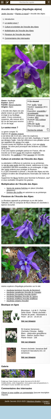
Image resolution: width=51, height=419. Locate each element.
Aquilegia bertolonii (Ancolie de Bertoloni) (23, 290)
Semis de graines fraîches (17, 188)
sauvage (30, 155)
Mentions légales (34, 401)
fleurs (16, 178)
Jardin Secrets (7, 14)
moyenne (39, 107)
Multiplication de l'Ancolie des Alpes (19, 31)
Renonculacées (15, 105)
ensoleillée (41, 111)
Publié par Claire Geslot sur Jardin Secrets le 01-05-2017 (20, 381)
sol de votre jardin (11, 165)
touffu (34, 105)
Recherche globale (35, 130)
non (42, 126)
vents (7, 169)
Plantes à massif (22, 14)
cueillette (17, 155)
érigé (40, 105)
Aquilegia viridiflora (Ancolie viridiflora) (22, 299)
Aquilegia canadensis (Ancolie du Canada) (24, 292)
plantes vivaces (17, 134)
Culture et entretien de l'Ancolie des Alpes (22, 27)
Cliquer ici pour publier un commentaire (17, 393)
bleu (36, 117)
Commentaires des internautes (17, 38)
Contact (45, 401)
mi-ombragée (33, 113)
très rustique (41, 120)
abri (45, 167)
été (47, 115)
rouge (19, 153)
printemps (40, 115)
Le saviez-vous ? (11, 23)
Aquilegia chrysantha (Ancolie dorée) (22, 294)
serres (18, 142)
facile (38, 124)
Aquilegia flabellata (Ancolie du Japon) (22, 296)
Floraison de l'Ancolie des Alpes (18, 34)
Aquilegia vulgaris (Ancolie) (18, 301)
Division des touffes (14, 192)
